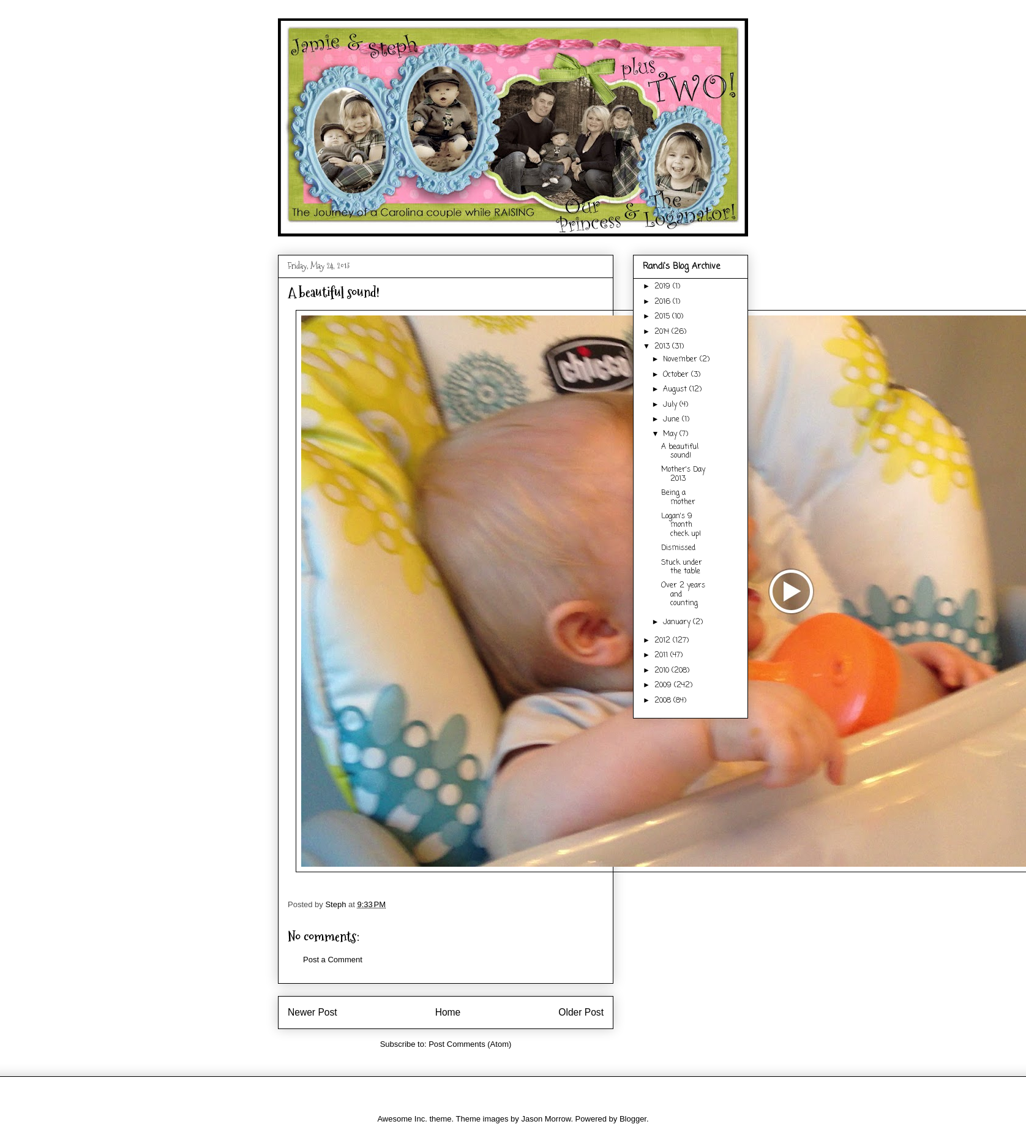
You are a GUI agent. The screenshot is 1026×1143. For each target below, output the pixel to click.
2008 (663, 700)
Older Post (581, 1012)
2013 (663, 346)
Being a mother (678, 497)
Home (448, 1012)
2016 (663, 301)
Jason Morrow (546, 1118)
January (678, 622)
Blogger (633, 1118)
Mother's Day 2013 (683, 474)
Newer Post (312, 1012)
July (671, 404)
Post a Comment (332, 959)
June (672, 419)
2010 (663, 670)
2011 (662, 655)
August (676, 389)
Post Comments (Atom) (470, 1044)
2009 (664, 685)
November (681, 359)
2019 (663, 286)
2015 (663, 316)
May (671, 434)
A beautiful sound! (679, 451)
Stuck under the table (681, 567)
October (677, 374)
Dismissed (678, 548)
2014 (663, 332)
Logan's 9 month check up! (681, 525)
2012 (663, 640)
